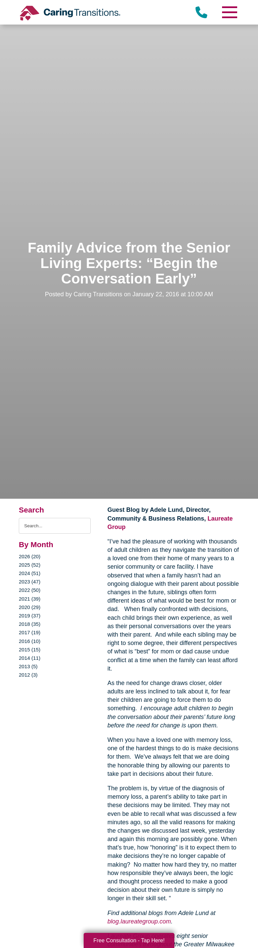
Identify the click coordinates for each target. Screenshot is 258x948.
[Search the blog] (55, 526)
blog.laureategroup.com (139, 921)
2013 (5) (28, 666)
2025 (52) (29, 565)
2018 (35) (29, 624)
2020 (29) (29, 607)
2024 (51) (29, 573)
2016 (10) (29, 641)
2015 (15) (29, 649)
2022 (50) (29, 590)
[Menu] (229, 12)
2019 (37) (29, 615)
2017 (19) (29, 632)
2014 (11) (29, 658)
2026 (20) (29, 556)
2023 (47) (29, 581)
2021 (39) (29, 599)
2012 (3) (28, 675)
